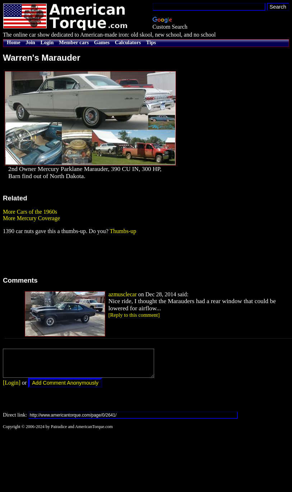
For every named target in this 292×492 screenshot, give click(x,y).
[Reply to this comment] (134, 315)
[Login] (11, 388)
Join (30, 42)
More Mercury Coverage (31, 218)
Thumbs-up (123, 231)
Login (47, 42)
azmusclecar (122, 294)
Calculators (128, 42)
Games (102, 42)
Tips (151, 42)
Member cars (74, 42)
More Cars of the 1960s (30, 212)
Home (13, 42)
